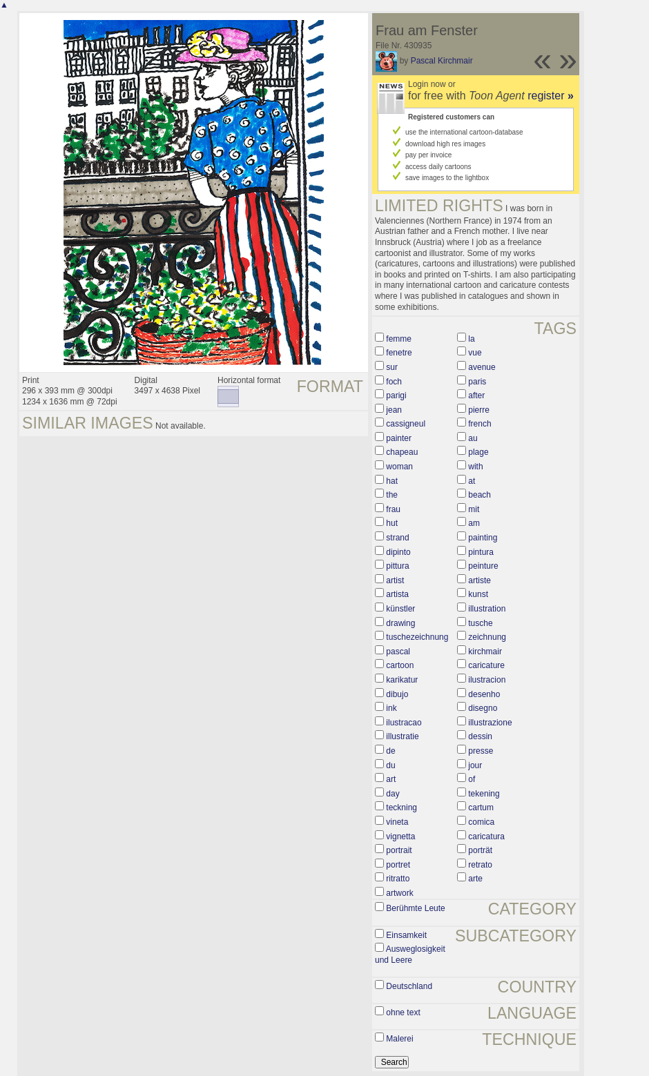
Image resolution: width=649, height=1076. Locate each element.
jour (475, 765)
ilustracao (403, 722)
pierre (479, 410)
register (550, 95)
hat (392, 481)
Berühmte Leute (415, 908)
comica (481, 822)
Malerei (399, 1039)
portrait (398, 850)
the (392, 495)
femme (398, 339)
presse (480, 751)
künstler (400, 609)
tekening (483, 794)
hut (392, 523)
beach (479, 495)
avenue (481, 367)
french (479, 424)
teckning (401, 807)
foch (394, 382)
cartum (481, 807)
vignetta (400, 836)
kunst (478, 594)
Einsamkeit (406, 935)
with (475, 466)
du (390, 765)
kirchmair (485, 651)
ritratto (397, 878)
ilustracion (486, 680)
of (471, 779)
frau (393, 509)
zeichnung (487, 637)
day (392, 794)
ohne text (403, 1012)
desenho (484, 694)
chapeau (402, 452)
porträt (480, 850)
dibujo (397, 694)
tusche (480, 623)
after (476, 395)
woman (399, 466)
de (390, 751)
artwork (399, 893)
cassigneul (405, 424)
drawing (400, 623)
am (474, 523)
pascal (398, 651)
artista (397, 594)
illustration (486, 609)
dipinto (398, 552)
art (391, 779)
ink (391, 708)
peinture (483, 566)
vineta (397, 822)
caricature (486, 665)
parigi (396, 395)
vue (474, 353)
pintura (481, 552)
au (472, 438)
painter (398, 438)
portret (398, 865)
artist (395, 580)
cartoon (400, 665)
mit (473, 509)
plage (478, 452)
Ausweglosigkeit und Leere (410, 954)
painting (482, 537)
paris (477, 382)
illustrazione (490, 722)
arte (475, 878)
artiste (479, 580)
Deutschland (409, 986)
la (471, 339)
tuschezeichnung (417, 637)
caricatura (486, 836)
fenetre (398, 353)
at (471, 481)
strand (397, 537)
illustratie (402, 736)
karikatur (402, 680)
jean (394, 410)
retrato (480, 865)
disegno (482, 708)
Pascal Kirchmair (442, 61)
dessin (480, 736)
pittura (397, 566)
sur (392, 367)
